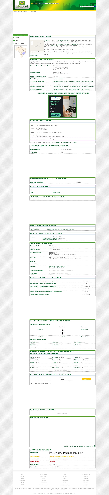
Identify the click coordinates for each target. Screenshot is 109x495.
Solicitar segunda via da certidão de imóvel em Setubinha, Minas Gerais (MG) (72, 89)
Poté (31, 347)
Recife (31, 365)
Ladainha (76, 344)
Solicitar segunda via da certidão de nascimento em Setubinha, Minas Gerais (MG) (73, 81)
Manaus (32, 362)
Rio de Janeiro (55, 357)
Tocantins (86, 486)
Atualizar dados (34, 55)
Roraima (86, 478)
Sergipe (86, 484)
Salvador (54, 359)
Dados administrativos (41, 186)
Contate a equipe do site (56, 493)
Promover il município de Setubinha (58, 459)
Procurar (86, 379)
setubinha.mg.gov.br (58, 78)
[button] (32, 42)
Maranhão (43, 480)
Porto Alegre (55, 367)
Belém (53, 365)
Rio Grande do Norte (65, 486)
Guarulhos (76, 367)
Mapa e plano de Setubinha (43, 225)
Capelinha (32, 344)
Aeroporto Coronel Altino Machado (51, 238)
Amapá (22, 478)
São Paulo (32, 357)
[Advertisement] (54, 23)
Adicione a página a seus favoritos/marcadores (61, 456)
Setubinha (46, 40)
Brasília (76, 357)
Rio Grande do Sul (86, 474)
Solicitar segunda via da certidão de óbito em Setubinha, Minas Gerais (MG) (72, 84)
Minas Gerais (56, 192)
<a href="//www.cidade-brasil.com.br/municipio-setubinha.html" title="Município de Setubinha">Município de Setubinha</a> (71, 453)
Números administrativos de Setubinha (48, 178)
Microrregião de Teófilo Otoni (56, 268)
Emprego (17, 37)
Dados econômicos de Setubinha (45, 277)
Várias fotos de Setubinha (43, 410)
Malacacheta (75, 44)
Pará (65, 474)
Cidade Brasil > (17, 11)
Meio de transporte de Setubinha (46, 233)
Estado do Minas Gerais (64, 40)
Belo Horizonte (78, 359)
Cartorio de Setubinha (41, 120)
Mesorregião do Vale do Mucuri (57, 266)
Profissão (36, 378)
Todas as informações (19, 43)
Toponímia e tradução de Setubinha (47, 197)
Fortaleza (32, 359)
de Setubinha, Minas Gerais (45, 3)
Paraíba (65, 476)
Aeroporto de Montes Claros (50, 239)
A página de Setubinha (40, 450)
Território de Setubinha (42, 243)
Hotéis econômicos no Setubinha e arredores (79, 446)
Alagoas (22, 476)
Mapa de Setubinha (52, 229)
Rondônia (86, 476)
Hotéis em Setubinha (40, 418)
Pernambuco (65, 480)
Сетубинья (37, 199)
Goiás (43, 478)
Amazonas (22, 480)
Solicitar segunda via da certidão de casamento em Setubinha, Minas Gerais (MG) (73, 86)
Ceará (22, 484)
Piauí (65, 482)
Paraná (64, 478)
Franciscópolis (55, 344)
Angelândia (60, 44)
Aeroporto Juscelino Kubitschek (50, 237)
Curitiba (54, 362)
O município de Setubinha (42, 60)
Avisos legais (37, 493)
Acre (22, 474)
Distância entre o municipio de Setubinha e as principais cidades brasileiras (52, 352)
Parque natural (33, 273)
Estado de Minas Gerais (24, 11)
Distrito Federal (43, 474)
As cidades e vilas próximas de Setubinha (50, 321)
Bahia (22, 482)
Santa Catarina (86, 480)
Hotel (17, 40)
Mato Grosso (44, 482)
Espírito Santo (43, 476)
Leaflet (32, 51)
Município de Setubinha (41, 36)
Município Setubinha (33, 11)
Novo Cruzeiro (67, 44)
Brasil (54, 190)
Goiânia (76, 362)
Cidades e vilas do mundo (69, 493)
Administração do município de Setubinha (50, 146)
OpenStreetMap (33, 53)
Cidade (61, 378)
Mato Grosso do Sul (43, 484)
